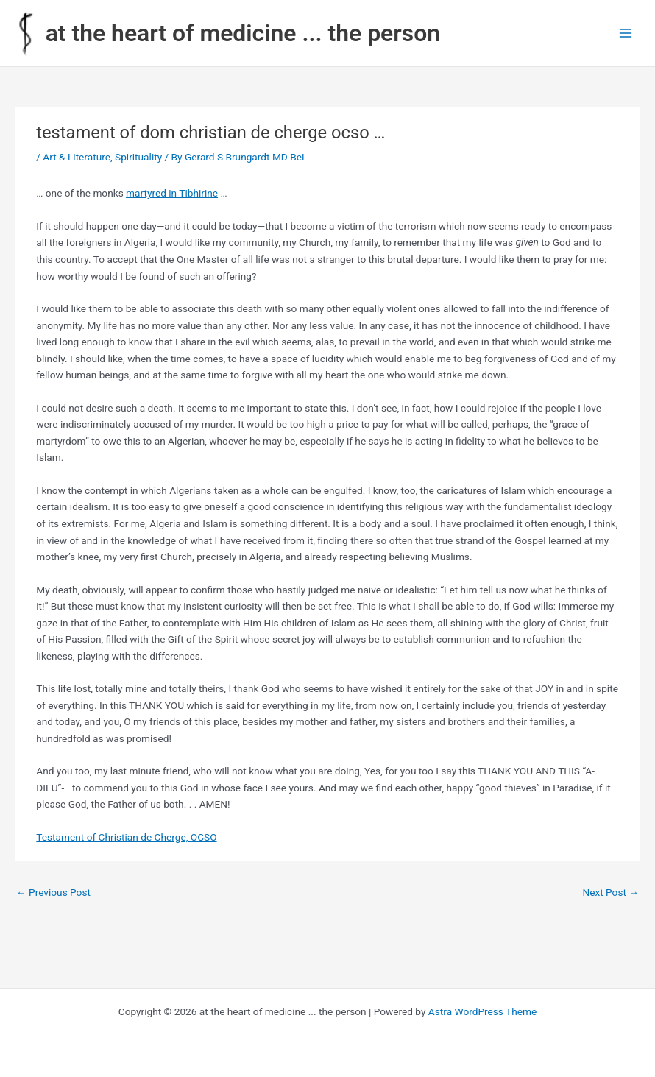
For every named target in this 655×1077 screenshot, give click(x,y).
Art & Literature (76, 157)
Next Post (610, 892)
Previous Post (53, 892)
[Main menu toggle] (626, 33)
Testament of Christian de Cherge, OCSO (126, 837)
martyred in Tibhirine (172, 193)
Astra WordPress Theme (482, 1011)
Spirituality (138, 157)
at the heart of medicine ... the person (243, 33)
